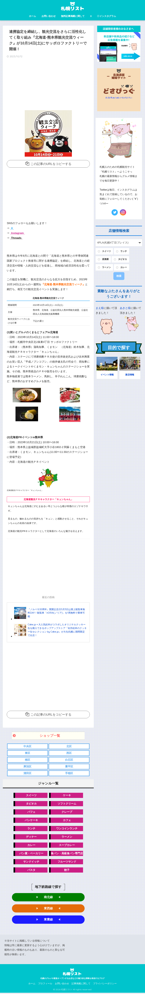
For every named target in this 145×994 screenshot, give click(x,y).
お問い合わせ (49, 16)
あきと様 (125, 308)
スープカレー (67, 845)
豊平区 (69, 766)
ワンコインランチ (67, 829)
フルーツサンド (67, 862)
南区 (27, 759)
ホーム (32, 16)
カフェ (67, 820)
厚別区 (27, 766)
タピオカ (31, 804)
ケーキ (67, 795)
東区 (27, 753)
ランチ (31, 829)
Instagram (17, 233)
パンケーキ (31, 820)
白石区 (69, 759)
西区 (69, 753)
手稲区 (69, 773)
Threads (16, 237)
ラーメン (66, 837)
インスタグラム (106, 16)
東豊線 (48, 920)
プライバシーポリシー (105, 985)
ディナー (31, 837)
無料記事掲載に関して (73, 16)
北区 (69, 746)
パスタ (31, 870)
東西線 (48, 909)
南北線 (48, 898)
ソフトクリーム (67, 804)
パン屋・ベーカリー (31, 854)
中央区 (27, 746)
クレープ (66, 812)
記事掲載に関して (81, 985)
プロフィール (45, 985)
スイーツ (31, 795)
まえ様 (100, 308)
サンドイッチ (31, 862)
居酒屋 (105, 259)
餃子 (67, 870)
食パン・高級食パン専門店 (67, 854)
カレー (31, 845)
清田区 (27, 773)
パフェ (31, 812)
